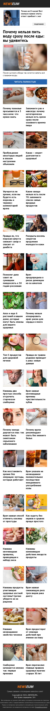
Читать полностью (25, 81)
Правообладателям (41, 707)
